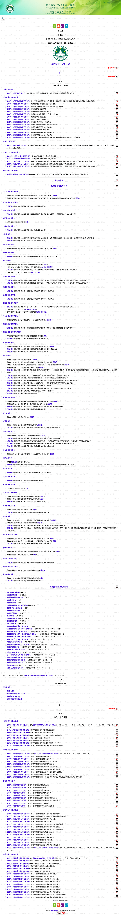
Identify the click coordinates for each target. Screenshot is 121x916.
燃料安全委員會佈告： (10, 558)
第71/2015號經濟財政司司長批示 (18, 137)
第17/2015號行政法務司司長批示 (18, 745)
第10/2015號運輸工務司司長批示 (18, 874)
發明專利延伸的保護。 (14, 696)
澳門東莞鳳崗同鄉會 (13, 610)
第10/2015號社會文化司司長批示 (18, 161)
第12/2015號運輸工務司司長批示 (18, 879)
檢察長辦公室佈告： (10, 210)
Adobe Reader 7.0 (55, 911)
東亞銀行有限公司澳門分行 (16, 660)
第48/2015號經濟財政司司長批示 (18, 759)
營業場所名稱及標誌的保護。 (17, 693)
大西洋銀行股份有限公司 (15, 662)
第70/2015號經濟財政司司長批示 (18, 135)
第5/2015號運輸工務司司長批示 (18, 861)
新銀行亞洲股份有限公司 (15, 668)
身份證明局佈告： (9, 244)
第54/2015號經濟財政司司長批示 (18, 774)
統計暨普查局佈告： (10, 276)
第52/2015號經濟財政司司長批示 (18, 769)
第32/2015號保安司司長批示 (17, 790)
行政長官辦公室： (9, 89)
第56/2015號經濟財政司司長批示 (18, 101)
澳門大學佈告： (8, 458)
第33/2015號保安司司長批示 (17, 793)
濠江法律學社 (11, 623)
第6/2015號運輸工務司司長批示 (18, 863)
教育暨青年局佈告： (10, 397)
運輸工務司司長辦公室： (11, 170)
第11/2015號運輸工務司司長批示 (18, 876)
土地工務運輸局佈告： (10, 492)
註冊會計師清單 (47, 267)
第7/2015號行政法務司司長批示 (18, 738)
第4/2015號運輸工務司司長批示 (18, 858)
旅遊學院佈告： (8, 468)
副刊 (60, 72)
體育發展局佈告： (9, 450)
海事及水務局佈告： (10, 505)
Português (106, 2)
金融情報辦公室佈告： (10, 324)
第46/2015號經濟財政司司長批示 (18, 753)
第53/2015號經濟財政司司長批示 (18, 772)
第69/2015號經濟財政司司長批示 (18, 132)
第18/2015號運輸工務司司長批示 (18, 894)
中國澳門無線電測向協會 (15, 597)
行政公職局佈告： (9, 226)
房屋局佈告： (7, 516)
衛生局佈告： (7, 355)
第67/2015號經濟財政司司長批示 (18, 127)
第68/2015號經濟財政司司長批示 (18, 130)
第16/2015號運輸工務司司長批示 (18, 889)
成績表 (55, 195)
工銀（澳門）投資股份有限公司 (17, 639)
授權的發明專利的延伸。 (15, 699)
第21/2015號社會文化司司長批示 (18, 832)
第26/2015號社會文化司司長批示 (18, 845)
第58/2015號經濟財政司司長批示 (18, 104)
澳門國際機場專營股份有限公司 (17, 626)
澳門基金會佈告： (9, 218)
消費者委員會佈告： (10, 295)
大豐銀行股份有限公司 (14, 642)
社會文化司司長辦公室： (11, 152)
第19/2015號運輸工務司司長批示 (18, 897)
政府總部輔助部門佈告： (11, 192)
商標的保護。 (11, 691)
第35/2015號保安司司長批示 (17, 798)
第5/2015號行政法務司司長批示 (18, 732)
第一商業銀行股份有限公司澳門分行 (19, 655)
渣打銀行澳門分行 (13, 652)
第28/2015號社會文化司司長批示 (18, 166)
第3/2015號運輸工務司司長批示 (18, 174)
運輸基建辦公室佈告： (10, 566)
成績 (77, 198)
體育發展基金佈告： (10, 484)
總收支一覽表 (35, 272)
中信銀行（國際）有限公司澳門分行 (19, 631)
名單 (26, 222)
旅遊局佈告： (7, 421)
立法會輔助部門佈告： (10, 202)
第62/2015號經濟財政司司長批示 (18, 114)
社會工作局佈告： (9, 432)
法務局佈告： (7, 234)
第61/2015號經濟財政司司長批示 (18, 111)
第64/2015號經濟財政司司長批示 (18, 119)
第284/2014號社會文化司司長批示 (18, 156)
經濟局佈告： (7, 687)
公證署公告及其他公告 (59, 586)
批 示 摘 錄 (59, 180)
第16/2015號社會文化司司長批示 (18, 819)
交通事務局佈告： (9, 574)
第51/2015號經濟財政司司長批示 (18, 766)
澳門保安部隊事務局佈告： (12, 332)
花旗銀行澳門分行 (13, 647)
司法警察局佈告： (9, 342)
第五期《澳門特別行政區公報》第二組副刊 (38, 675)
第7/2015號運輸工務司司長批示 (18, 866)
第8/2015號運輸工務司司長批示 (18, 868)
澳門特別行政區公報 (60, 63)
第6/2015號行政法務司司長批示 (18, 735)
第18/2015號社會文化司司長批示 (18, 824)
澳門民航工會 (11, 603)
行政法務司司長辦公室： (11, 721)
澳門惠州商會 (11, 600)
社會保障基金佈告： (10, 476)
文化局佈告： (7, 413)
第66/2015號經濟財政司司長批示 (18, 124)
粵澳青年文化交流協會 (14, 608)
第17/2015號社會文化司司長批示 (18, 821)
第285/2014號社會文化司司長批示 (18, 159)
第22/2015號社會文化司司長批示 (18, 834)
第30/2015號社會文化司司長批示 (18, 847)
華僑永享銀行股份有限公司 (16, 649)
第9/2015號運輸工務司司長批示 (18, 871)
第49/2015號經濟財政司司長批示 (18, 761)
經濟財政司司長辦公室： (11, 97)
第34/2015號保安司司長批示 (17, 795)
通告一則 (10, 307)
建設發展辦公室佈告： (10, 534)
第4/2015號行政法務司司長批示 (18, 730)
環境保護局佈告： (9, 548)
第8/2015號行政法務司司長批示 (18, 740)
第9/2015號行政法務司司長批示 (18, 743)
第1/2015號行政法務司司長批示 (18, 725)
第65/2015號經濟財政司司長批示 (18, 122)
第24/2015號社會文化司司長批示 (18, 840)
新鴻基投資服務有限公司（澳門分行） (20, 629)
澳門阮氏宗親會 (12, 613)
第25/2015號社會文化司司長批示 (18, 842)
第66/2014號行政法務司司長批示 (44, 725)
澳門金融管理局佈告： (10, 303)
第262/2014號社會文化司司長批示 (46, 847)
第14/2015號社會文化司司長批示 (18, 814)
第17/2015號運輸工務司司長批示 (18, 892)
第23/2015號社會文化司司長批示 (18, 837)
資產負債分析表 (30, 309)
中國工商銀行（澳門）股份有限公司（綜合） (22, 634)
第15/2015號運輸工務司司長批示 (18, 887)
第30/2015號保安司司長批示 (17, 785)
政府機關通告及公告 (59, 186)
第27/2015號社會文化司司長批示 (18, 164)
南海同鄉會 (10, 616)
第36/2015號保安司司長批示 (17, 800)
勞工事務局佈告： (9, 287)
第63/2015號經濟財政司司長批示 (18, 117)
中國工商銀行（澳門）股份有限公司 (19, 636)
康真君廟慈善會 (12, 621)
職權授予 (14, 462)
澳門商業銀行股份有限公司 (16, 657)
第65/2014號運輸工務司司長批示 (44, 858)
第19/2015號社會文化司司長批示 (18, 827)
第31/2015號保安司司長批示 (17, 787)
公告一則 (10, 206)
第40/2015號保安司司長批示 (17, 145)
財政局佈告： (7, 260)
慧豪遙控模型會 (12, 595)
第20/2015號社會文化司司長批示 (18, 829)
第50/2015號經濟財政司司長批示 (18, 764)
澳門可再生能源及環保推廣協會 (17, 605)
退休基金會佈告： (9, 252)
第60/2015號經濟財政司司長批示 (18, 109)
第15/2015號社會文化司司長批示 (18, 816)
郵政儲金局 (10, 665)
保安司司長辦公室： (10, 141)
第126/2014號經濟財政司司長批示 (46, 753)
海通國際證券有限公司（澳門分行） (19, 644)
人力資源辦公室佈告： (10, 316)
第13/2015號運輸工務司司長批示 (18, 881)
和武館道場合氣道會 (13, 592)
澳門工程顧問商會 (13, 618)
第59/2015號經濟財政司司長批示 (18, 106)
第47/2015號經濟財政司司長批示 (18, 756)
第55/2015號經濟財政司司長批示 (18, 777)
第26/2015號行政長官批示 (16, 93)
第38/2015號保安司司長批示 (17, 806)
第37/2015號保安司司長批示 (17, 803)
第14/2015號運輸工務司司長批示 (18, 884)
